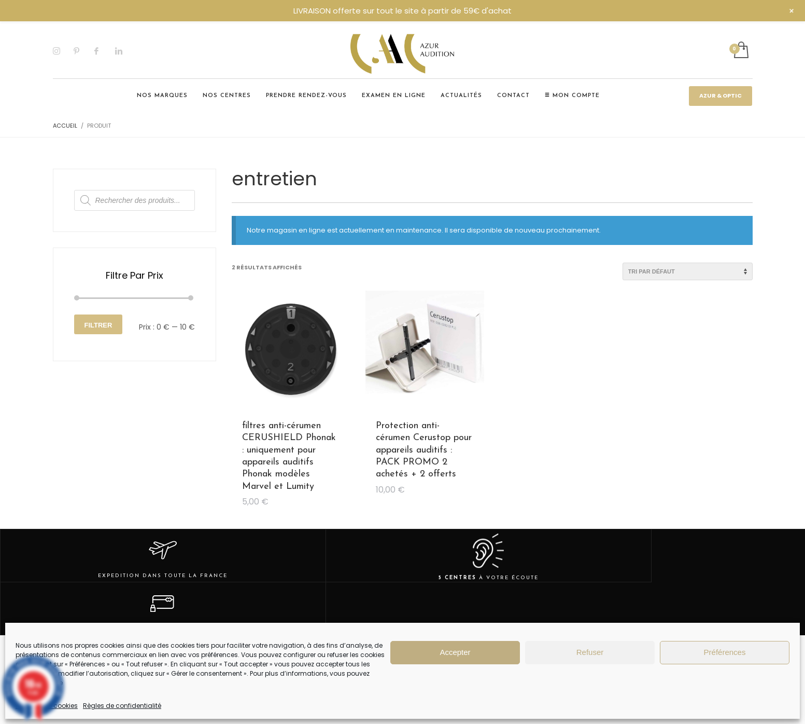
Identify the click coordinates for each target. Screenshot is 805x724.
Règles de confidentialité (122, 705)
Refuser (590, 652)
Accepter (455, 652)
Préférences (725, 652)
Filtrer (98, 325)
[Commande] (688, 271)
